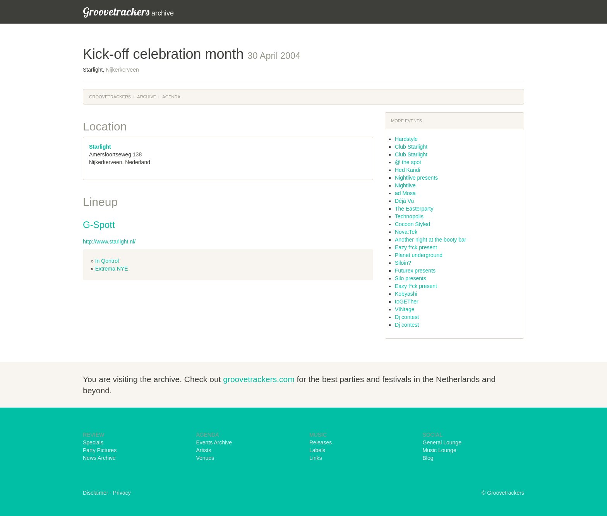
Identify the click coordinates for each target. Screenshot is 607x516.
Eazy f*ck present (416, 247)
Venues (205, 458)
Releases (320, 442)
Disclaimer (95, 493)
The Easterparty (414, 209)
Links (315, 458)
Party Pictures (100, 450)
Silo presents (410, 278)
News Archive (99, 458)
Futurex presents (415, 270)
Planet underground (418, 255)
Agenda (171, 96)
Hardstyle (406, 139)
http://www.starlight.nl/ (109, 241)
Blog (428, 458)
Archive (146, 96)
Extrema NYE (111, 269)
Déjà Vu (404, 201)
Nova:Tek (406, 232)
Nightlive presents (416, 178)
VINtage (405, 309)
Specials (93, 442)
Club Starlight (411, 147)
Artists (203, 450)
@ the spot (408, 162)
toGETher (406, 301)
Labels (317, 450)
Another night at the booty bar (430, 240)
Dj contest (407, 317)
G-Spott (99, 224)
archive (128, 11)
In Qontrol (107, 261)
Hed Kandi (407, 170)
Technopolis (409, 216)
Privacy (122, 493)
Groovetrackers (110, 96)
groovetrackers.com (258, 379)
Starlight (100, 147)
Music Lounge (439, 450)
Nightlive (405, 185)
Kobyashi (406, 294)
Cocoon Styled (412, 224)
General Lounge (442, 442)
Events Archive (214, 442)
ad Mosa (405, 193)
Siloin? (403, 263)
